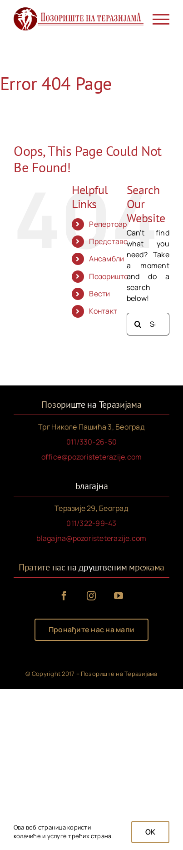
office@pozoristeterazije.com (91, 457)
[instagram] (91, 596)
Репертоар (108, 224)
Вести (99, 294)
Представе (108, 241)
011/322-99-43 (91, 523)
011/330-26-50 (91, 442)
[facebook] (64, 596)
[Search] (138, 324)
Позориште (108, 276)
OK (150, 832)
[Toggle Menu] (161, 19)
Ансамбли (106, 259)
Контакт (103, 311)
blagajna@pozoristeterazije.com (91, 538)
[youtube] (119, 596)
